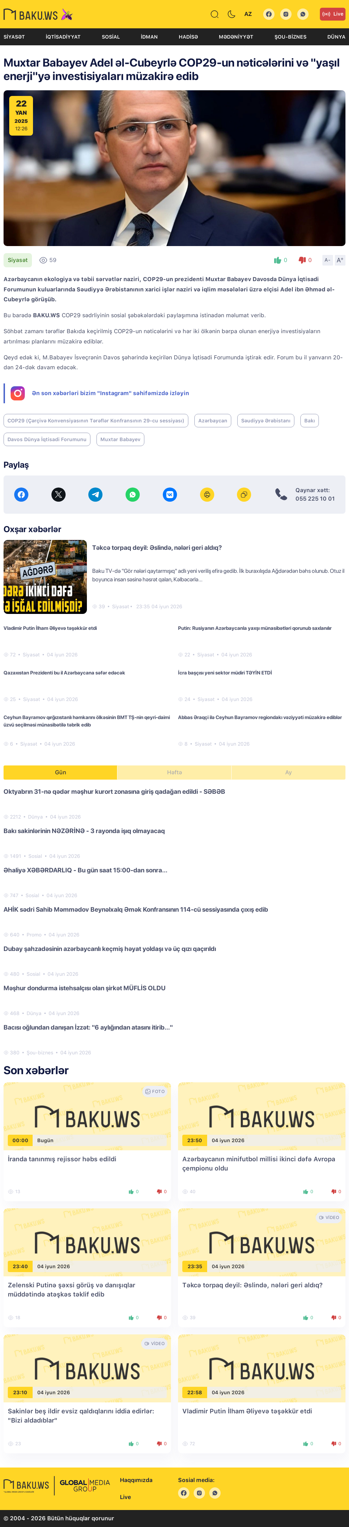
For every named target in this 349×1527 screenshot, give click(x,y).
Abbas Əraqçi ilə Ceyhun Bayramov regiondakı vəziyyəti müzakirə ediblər (260, 717)
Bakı (309, 420)
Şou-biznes (290, 37)
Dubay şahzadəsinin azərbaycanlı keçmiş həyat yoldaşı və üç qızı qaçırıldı (110, 948)
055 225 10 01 (315, 498)
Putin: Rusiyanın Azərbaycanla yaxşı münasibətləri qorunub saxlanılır (255, 628)
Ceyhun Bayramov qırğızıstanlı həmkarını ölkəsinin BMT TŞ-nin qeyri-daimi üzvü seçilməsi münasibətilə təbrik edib (87, 721)
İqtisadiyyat (63, 37)
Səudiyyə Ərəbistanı (265, 420)
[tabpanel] (174, 921)
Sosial (111, 37)
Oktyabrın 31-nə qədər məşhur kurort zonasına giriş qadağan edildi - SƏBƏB (114, 791)
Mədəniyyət (236, 37)
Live (332, 14)
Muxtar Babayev (120, 439)
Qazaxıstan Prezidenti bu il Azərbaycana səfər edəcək (64, 673)
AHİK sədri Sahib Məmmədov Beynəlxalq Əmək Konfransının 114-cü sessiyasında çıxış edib (136, 909)
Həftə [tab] (174, 772)
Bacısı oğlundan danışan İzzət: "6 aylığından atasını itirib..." (88, 1027)
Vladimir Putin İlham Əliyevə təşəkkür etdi (50, 628)
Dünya (336, 37)
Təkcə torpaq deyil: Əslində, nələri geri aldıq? (157, 547)
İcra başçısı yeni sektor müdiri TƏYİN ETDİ (225, 673)
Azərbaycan (212, 420)
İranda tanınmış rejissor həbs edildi (62, 1159)
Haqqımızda (136, 1480)
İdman (149, 37)
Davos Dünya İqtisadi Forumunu (47, 439)
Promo (34, 935)
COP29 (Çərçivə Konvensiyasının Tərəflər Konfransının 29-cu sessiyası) (95, 420)
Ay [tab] (288, 772)
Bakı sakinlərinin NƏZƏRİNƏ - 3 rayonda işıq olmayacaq (84, 830)
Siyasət (14, 37)
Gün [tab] (60, 772)
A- (328, 260)
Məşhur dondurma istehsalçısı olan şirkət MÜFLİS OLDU (85, 988)
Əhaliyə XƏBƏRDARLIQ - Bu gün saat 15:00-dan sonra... (85, 870)
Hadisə (188, 37)
